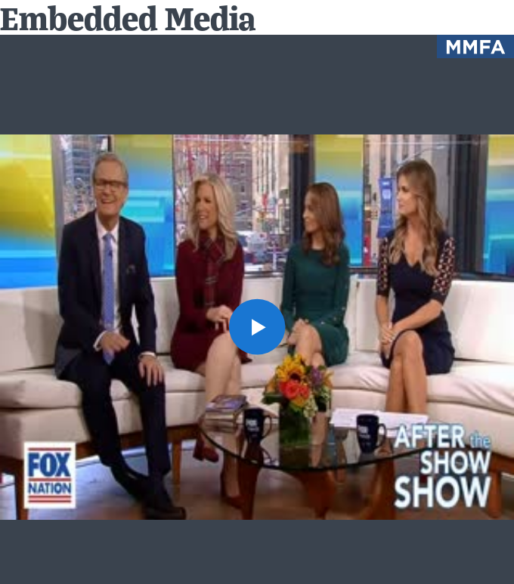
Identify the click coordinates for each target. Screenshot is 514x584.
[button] (257, 327)
